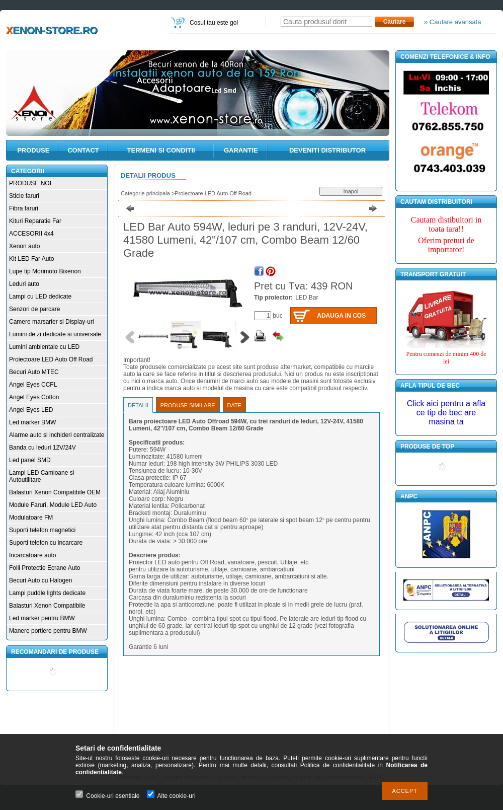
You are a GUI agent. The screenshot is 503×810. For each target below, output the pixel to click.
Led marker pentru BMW (42, 618)
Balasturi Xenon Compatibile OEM (55, 492)
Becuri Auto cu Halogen (40, 580)
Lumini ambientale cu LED (44, 346)
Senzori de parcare (34, 309)
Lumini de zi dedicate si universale (55, 334)
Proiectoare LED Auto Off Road (51, 359)
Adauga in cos (341, 315)
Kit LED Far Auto (31, 258)
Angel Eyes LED (31, 409)
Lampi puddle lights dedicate (47, 593)
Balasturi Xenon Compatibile (47, 605)
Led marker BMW (32, 422)
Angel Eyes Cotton (34, 397)
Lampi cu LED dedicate (40, 296)
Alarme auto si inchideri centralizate (56, 434)
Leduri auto (24, 283)
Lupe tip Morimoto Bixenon (45, 271)
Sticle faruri (24, 195)
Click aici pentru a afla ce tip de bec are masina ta (446, 412)
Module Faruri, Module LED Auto (53, 504)
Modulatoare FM (31, 517)
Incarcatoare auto (32, 555)
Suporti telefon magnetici (42, 530)
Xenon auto (24, 246)
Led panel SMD (30, 460)
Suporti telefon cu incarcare (45, 542)
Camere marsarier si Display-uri (51, 321)
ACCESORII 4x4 (31, 233)
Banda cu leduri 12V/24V (42, 447)
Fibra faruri (23, 208)
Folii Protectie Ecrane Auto (44, 567)
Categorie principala (145, 193)
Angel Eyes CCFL (33, 384)
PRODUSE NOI (30, 183)
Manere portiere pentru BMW (48, 630)
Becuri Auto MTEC (34, 372)
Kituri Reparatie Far (35, 221)
